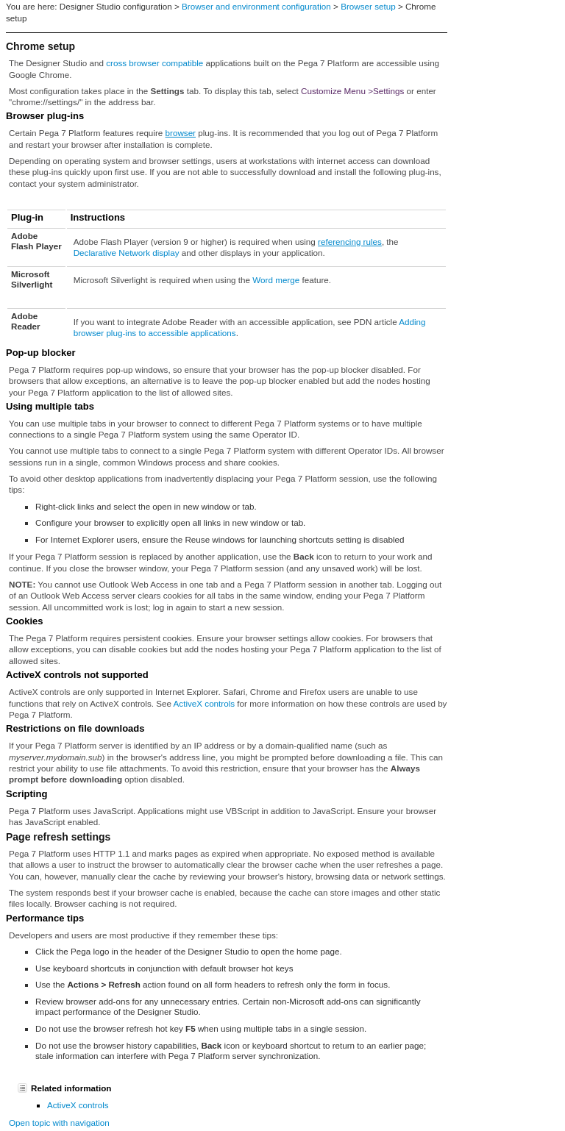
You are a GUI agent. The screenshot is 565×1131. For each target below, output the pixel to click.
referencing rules (350, 241)
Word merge (275, 280)
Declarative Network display (127, 252)
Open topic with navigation (59, 1122)
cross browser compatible (154, 63)
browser (181, 133)
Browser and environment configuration (256, 6)
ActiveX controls (204, 703)
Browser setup (368, 6)
